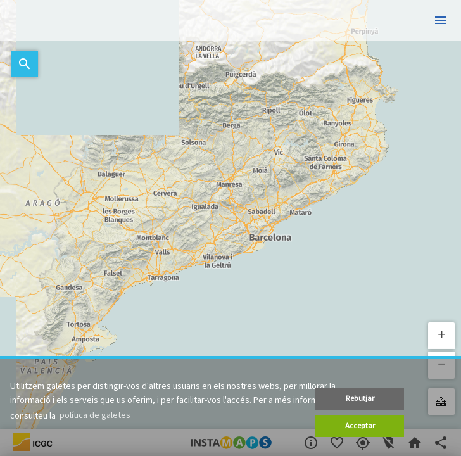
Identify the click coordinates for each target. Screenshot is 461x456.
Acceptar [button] (360, 425)
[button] (441, 335)
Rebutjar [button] (360, 398)
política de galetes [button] (95, 415)
